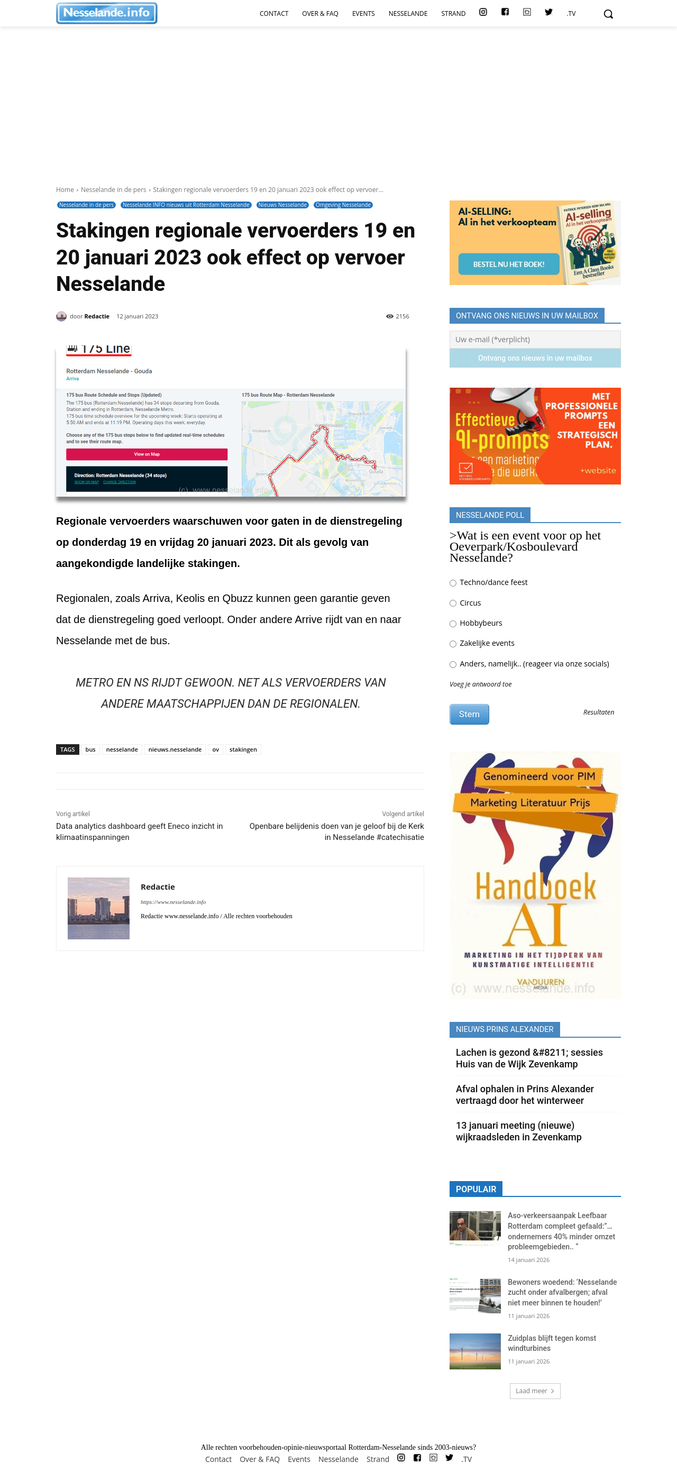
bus (91, 749)
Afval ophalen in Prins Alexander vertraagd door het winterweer (525, 1094)
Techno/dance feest (489, 582)
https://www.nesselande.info (173, 902)
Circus (465, 603)
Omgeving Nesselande (343, 204)
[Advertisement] (338, 86)
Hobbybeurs (476, 623)
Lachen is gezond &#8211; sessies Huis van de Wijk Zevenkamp (529, 1058)
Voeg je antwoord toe (481, 684)
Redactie (96, 316)
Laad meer (535, 1390)
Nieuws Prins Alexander (505, 1029)
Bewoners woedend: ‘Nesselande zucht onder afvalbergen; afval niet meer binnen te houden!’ (562, 1292)
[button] (608, 13)
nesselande (122, 749)
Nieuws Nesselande (282, 204)
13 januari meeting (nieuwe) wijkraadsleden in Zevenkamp (519, 1131)
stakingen (243, 749)
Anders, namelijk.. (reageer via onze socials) (529, 664)
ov (215, 749)
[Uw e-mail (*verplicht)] (535, 340)
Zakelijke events (482, 643)
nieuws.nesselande (175, 749)
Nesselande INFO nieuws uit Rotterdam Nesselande (186, 204)
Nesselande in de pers (114, 189)
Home (65, 189)
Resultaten (598, 712)
